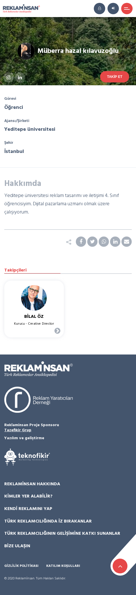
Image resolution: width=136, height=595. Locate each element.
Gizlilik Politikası (21, 566)
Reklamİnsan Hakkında (32, 484)
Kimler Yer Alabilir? (28, 496)
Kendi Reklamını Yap (28, 509)
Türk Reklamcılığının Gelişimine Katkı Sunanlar (62, 533)
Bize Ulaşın (17, 546)
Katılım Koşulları (63, 566)
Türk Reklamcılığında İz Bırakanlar (48, 521)
